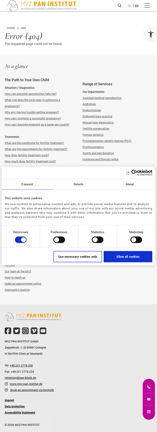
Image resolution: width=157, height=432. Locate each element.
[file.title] (8, 330)
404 (23, 28)
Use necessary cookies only (77, 256)
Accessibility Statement (20, 412)
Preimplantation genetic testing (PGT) (107, 141)
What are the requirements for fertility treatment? (36, 149)
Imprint (9, 400)
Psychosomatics (93, 147)
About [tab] (130, 184)
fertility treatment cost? (41, 161)
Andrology (89, 104)
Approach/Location (17, 290)
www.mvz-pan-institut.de (26, 384)
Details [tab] (78, 184)
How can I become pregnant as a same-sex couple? (37, 124)
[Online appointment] (149, 411)
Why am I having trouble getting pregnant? (32, 112)
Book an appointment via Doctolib (32, 390)
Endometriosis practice (97, 116)
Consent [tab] (27, 184)
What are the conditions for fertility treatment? (34, 143)
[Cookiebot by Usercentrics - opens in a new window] (134, 173)
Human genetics (93, 135)
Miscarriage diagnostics (98, 122)
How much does (15, 161)
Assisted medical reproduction (102, 98)
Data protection (15, 406)
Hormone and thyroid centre (100, 159)
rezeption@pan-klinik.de (20, 378)
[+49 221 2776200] (149, 387)
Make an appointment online (23, 284)
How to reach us (15, 277)
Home (11, 28)
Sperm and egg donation (98, 153)
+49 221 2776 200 (21, 365)
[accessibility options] (151, 34)
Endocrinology (92, 110)
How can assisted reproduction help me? (31, 94)
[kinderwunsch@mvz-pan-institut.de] (149, 399)
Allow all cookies (128, 256)
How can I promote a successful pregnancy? (33, 118)
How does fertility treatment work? (27, 155)
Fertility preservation (96, 128)
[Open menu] (147, 5)
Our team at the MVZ (18, 271)
